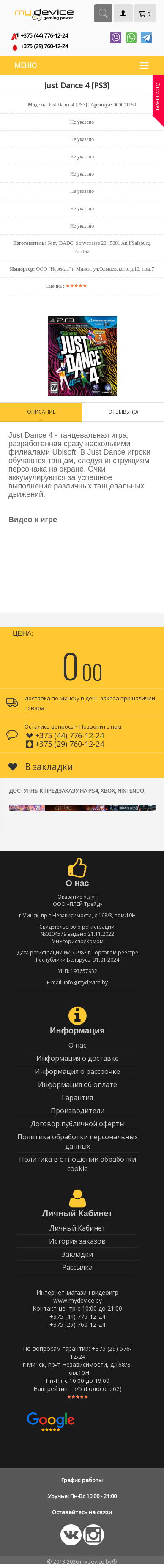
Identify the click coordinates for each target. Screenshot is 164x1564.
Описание (41, 408)
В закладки (40, 763)
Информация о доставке (77, 1055)
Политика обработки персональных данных (77, 1138)
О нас (77, 1041)
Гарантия (77, 1094)
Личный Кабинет (77, 1224)
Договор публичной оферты (77, 1120)
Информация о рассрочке (77, 1068)
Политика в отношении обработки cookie (77, 1160)
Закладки (77, 1250)
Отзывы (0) (123, 408)
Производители (77, 1107)
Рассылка (77, 1264)
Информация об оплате (77, 1081)
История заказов (77, 1237)
